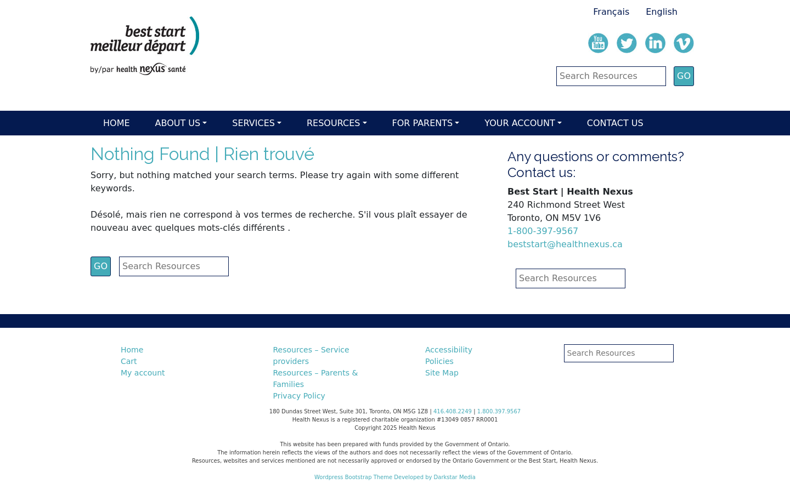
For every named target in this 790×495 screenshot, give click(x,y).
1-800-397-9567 (542, 231)
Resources (333, 123)
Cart (129, 361)
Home (116, 123)
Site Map (442, 372)
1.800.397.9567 (499, 411)
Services (253, 123)
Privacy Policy (299, 395)
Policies (439, 361)
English (662, 12)
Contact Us (615, 123)
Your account (519, 123)
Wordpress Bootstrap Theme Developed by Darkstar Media (395, 477)
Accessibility (448, 349)
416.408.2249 (452, 411)
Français (611, 12)
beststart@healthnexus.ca (565, 244)
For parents (422, 123)
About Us (178, 123)
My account (143, 372)
